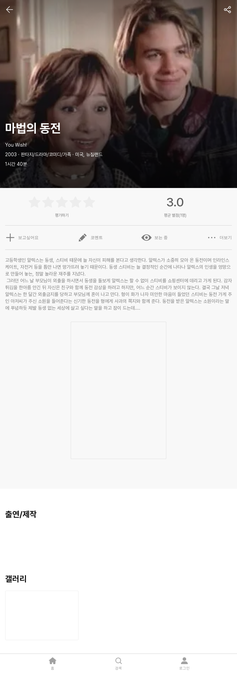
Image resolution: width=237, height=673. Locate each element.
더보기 (219, 237)
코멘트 (90, 237)
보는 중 (154, 237)
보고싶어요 (22, 237)
